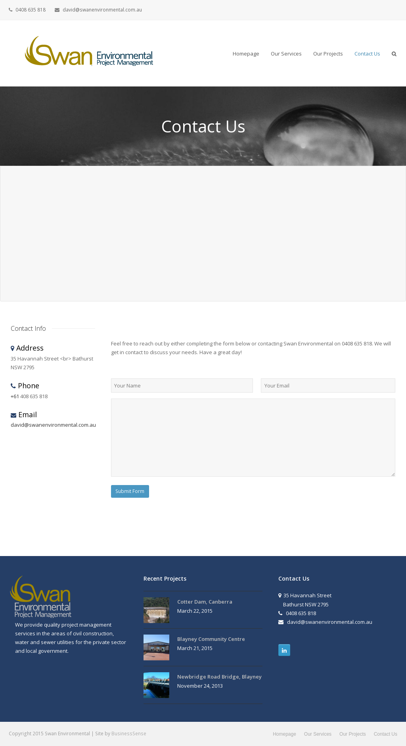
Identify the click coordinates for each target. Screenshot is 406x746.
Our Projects (352, 734)
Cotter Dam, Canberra (204, 601)
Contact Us (385, 734)
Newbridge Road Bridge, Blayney (219, 676)
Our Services (317, 734)
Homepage (284, 734)
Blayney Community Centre (211, 638)
